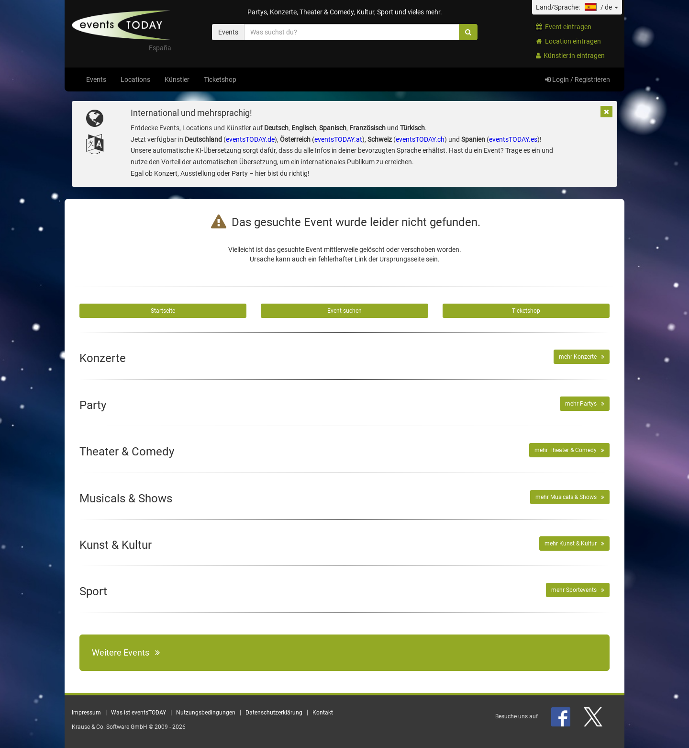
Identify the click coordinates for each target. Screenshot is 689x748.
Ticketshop (220, 79)
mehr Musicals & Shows (569, 497)
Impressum (86, 712)
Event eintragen (563, 27)
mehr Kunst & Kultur (574, 543)
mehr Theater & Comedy (569, 450)
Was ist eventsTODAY (138, 712)
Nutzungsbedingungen (205, 712)
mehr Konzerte (581, 356)
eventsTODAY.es (513, 139)
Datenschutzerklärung (273, 712)
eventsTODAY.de (250, 139)
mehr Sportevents (577, 590)
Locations (135, 79)
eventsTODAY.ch (420, 139)
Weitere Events (126, 652)
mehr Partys (584, 403)
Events (96, 79)
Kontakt (322, 712)
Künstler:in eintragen (570, 55)
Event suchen (344, 310)
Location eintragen (568, 41)
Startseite (163, 310)
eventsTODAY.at (338, 139)
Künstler (177, 79)
